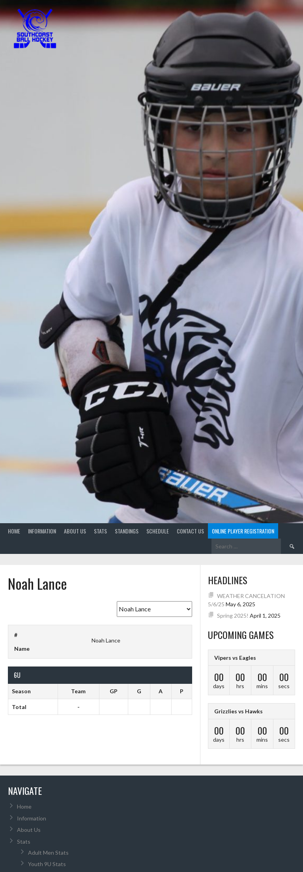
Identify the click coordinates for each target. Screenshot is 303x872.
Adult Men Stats (48, 852)
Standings (126, 531)
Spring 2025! (233, 615)
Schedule (157, 531)
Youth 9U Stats (47, 864)
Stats (100, 531)
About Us (75, 531)
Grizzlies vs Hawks (238, 711)
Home (14, 531)
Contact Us (190, 531)
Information (42, 531)
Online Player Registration (243, 531)
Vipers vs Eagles (235, 657)
